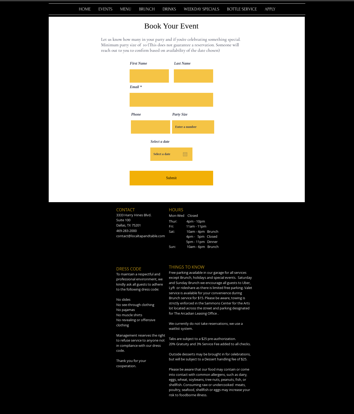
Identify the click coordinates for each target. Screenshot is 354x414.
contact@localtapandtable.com (140, 236)
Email (134, 87)
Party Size (179, 114)
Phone (136, 114)
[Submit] (171, 178)
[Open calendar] (185, 154)
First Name (138, 63)
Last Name (182, 63)
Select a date (160, 142)
